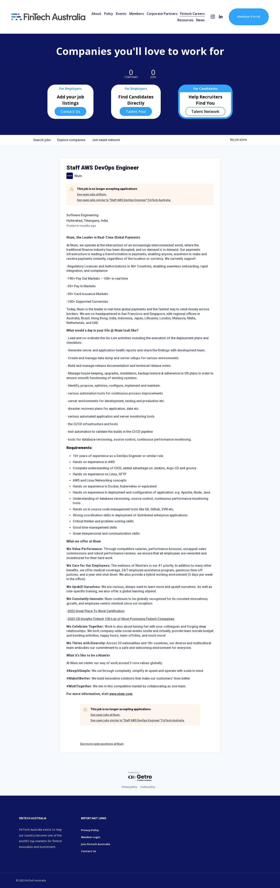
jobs (42, 140)
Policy (108, 13)
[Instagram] (212, 16)
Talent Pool (136, 111)
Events (121, 13)
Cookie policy (147, 787)
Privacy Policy (90, 830)
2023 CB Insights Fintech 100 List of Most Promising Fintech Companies (121, 619)
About (96, 13)
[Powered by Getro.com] (140, 777)
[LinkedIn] (220, 16)
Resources (185, 20)
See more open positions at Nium (102, 743)
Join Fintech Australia (95, 844)
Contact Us (70, 111)
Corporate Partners (162, 13)
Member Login (90, 837)
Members (136, 13)
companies (71, 140)
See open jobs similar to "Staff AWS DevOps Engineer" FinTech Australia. (124, 200)
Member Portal (248, 17)
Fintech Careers (192, 13)
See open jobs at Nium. (92, 194)
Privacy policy (129, 787)
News (200, 20)
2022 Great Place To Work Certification (96, 611)
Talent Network (205, 111)
